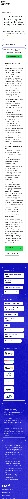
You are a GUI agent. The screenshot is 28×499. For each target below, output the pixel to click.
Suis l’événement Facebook (13, 287)
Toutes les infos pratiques (12, 341)
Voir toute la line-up (11, 314)
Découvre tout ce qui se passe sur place (14, 319)
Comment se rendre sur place (13, 330)
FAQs (6, 325)
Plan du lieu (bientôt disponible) (11, 335)
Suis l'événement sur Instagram (11, 281)
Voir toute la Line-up (12, 253)
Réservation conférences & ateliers (14, 248)
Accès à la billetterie (14, 56)
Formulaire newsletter (11, 292)
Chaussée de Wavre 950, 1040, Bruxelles (12, 308)
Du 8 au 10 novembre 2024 (13, 303)
